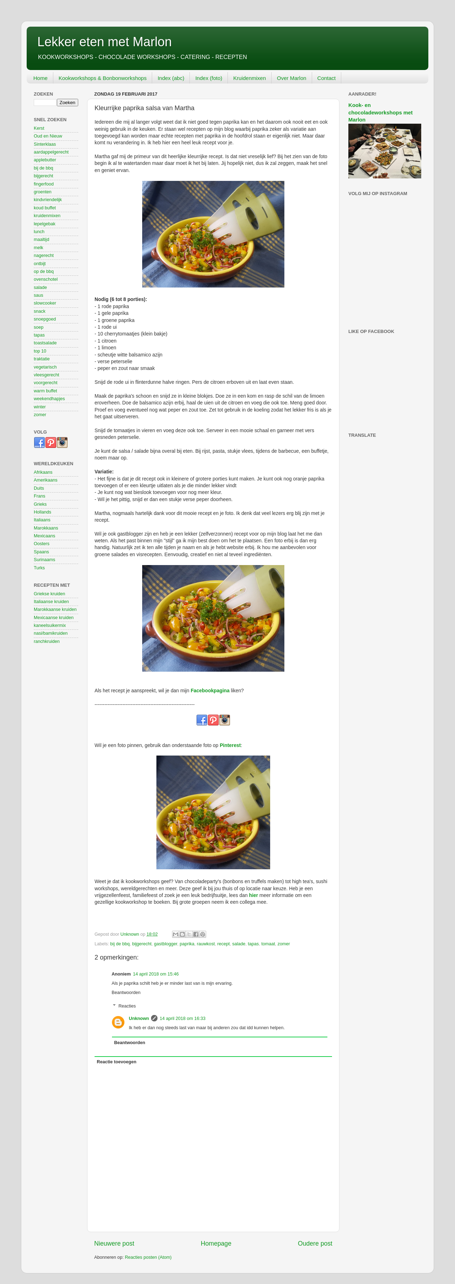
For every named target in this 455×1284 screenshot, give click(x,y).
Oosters (41, 543)
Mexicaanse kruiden (54, 617)
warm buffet (45, 390)
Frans (39, 496)
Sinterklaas (45, 144)
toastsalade (45, 342)
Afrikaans (43, 472)
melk (38, 247)
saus (38, 295)
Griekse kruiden (49, 593)
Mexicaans (44, 535)
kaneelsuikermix (50, 625)
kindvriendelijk (48, 199)
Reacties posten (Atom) (148, 1257)
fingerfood (44, 184)
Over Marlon (291, 78)
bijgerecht (142, 943)
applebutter (45, 159)
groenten (43, 191)
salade (238, 943)
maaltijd (41, 239)
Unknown (139, 1018)
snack (40, 311)
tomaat (268, 943)
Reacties (127, 1006)
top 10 (40, 351)
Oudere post (315, 1243)
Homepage (216, 1243)
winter (40, 406)
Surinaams (44, 559)
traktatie (42, 358)
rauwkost (206, 943)
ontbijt (40, 263)
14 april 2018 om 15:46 (156, 974)
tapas (253, 943)
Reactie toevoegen (116, 1061)
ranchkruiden (47, 641)
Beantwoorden (126, 992)
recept (223, 943)
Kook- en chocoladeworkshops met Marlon (380, 112)
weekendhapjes (49, 398)
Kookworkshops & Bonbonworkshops (103, 78)
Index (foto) (208, 78)
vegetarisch (45, 367)
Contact (326, 78)
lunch (39, 231)
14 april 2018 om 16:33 (182, 1018)
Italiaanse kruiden (51, 601)
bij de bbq (120, 943)
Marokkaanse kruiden (55, 609)
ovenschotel (46, 279)
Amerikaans (46, 480)
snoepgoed (45, 319)
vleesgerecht (46, 374)
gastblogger (165, 943)
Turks (39, 567)
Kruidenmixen (249, 78)
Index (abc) (170, 78)
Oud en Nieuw (48, 136)
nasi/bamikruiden (51, 633)
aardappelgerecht (51, 152)
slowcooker (45, 303)
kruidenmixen (47, 215)
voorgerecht (46, 382)
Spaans (41, 551)
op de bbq (44, 271)
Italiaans (42, 519)
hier (253, 895)
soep (38, 327)
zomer (284, 943)
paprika (187, 943)
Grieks (40, 504)
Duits (39, 488)
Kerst (39, 128)
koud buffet (45, 207)
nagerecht (44, 255)
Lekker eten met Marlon (104, 41)
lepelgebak (44, 223)
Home (40, 78)
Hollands (42, 512)
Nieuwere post (114, 1243)
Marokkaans (46, 528)
